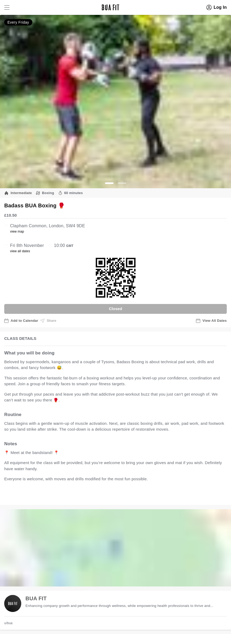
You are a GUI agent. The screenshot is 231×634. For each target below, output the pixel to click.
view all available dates (111, 495)
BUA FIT (36, 598)
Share (48, 321)
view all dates (20, 251)
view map (17, 231)
